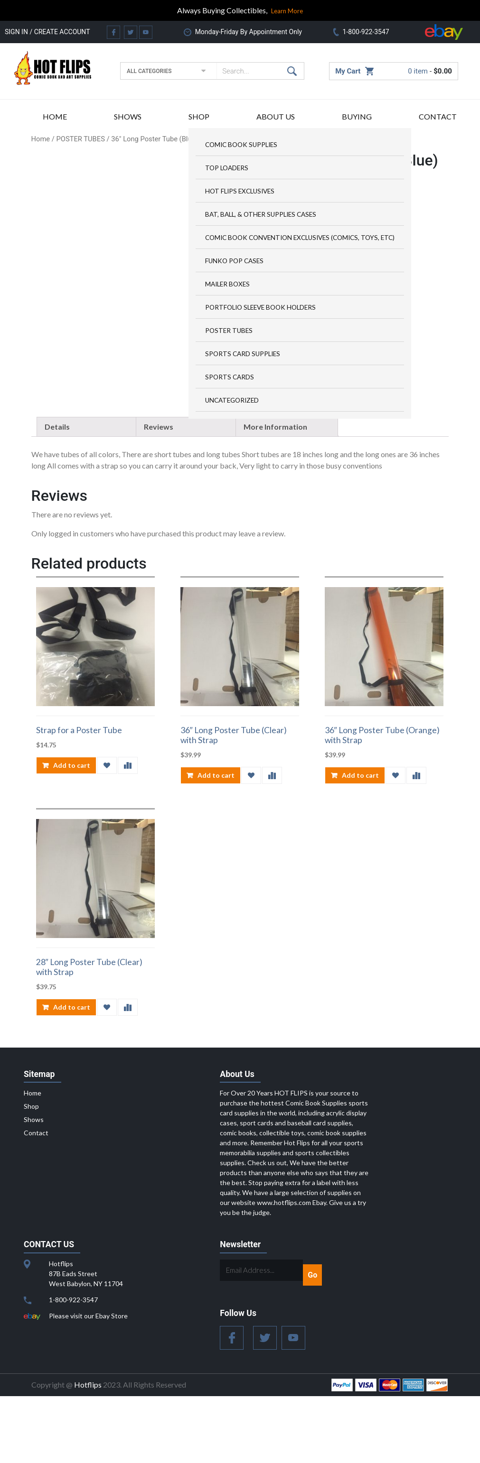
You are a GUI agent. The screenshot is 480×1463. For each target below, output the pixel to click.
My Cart (347, 71)
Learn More (287, 11)
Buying (357, 116)
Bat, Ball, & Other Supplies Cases (260, 214)
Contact (438, 116)
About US (275, 116)
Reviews (158, 492)
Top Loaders (226, 168)
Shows (127, 116)
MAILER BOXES (227, 284)
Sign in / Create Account (47, 32)
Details (57, 492)
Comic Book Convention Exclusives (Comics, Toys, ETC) (300, 237)
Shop (198, 116)
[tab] (88, 493)
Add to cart (71, 832)
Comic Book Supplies (241, 144)
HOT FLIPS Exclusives (239, 191)
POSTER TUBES (229, 330)
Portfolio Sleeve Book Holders (260, 307)
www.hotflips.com (284, 1269)
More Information (275, 492)
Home (55, 116)
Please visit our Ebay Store (88, 1382)
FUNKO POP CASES (234, 261)
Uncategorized (232, 400)
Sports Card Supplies (242, 354)
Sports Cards (229, 377)
